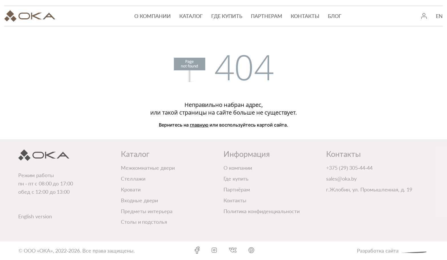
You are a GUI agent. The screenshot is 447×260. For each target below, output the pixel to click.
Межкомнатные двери (148, 168)
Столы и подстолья (144, 222)
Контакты (305, 16)
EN (439, 16)
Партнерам (266, 16)
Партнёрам (237, 189)
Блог (335, 16)
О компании (152, 16)
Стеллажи (133, 178)
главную (199, 125)
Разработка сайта (392, 250)
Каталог (191, 16)
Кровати (131, 189)
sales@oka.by (341, 178)
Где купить (227, 16)
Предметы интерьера (146, 211)
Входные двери (139, 200)
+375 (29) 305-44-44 (349, 168)
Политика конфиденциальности (262, 211)
